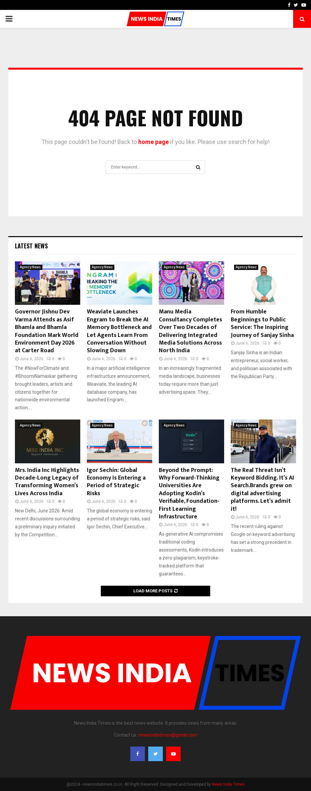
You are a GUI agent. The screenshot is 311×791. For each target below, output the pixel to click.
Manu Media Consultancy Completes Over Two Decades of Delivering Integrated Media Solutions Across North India (190, 331)
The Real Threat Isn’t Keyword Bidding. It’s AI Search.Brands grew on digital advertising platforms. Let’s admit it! (262, 489)
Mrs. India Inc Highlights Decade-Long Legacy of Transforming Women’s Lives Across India (47, 481)
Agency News (30, 267)
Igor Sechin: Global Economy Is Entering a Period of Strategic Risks (116, 481)
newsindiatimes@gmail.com (168, 735)
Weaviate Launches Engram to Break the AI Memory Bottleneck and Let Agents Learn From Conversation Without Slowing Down (119, 331)
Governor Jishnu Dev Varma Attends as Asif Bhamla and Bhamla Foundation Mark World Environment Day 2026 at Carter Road (47, 331)
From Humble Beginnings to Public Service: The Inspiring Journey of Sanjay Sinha (262, 323)
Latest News (31, 245)
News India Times (228, 784)
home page (153, 141)
